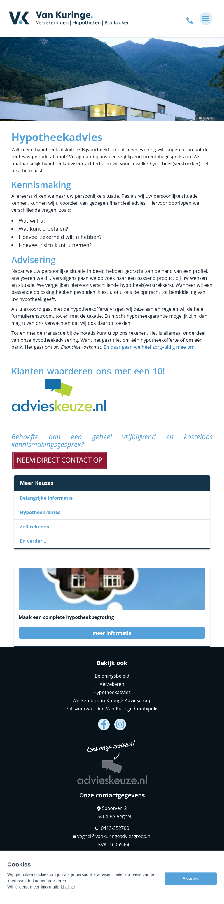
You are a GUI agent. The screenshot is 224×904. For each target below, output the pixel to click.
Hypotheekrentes (40, 512)
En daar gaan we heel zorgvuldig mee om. (150, 347)
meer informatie (112, 633)
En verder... (33, 541)
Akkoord (191, 891)
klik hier (68, 899)
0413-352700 (112, 828)
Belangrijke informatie (46, 498)
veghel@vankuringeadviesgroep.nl (112, 836)
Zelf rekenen (34, 526)
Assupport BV (49, 862)
